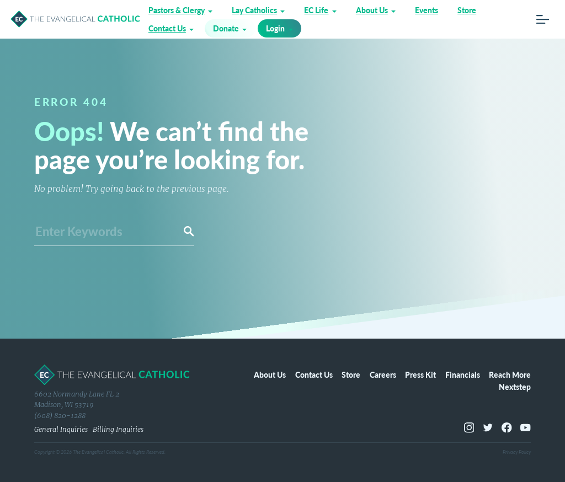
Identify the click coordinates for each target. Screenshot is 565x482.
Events (426, 9)
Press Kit (420, 374)
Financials (462, 374)
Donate (226, 28)
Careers (383, 374)
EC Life (316, 9)
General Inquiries (61, 429)
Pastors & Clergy (176, 9)
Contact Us (167, 28)
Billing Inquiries (118, 429)
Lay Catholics (254, 9)
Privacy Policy (517, 452)
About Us (372, 9)
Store (466, 9)
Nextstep (515, 386)
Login (275, 28)
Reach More (510, 374)
